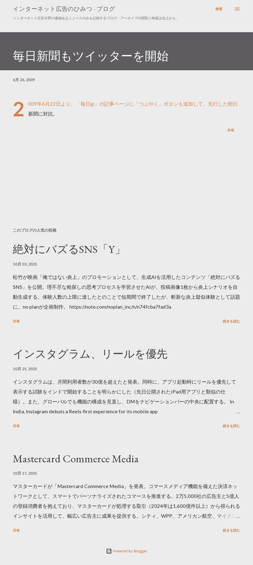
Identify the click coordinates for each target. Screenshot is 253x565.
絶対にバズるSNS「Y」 (69, 249)
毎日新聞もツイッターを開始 (91, 56)
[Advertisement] (126, 185)
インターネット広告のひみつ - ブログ (64, 9)
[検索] (218, 9)
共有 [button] (230, 130)
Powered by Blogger (126, 551)
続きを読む (231, 321)
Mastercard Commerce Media (76, 458)
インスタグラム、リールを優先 (90, 354)
